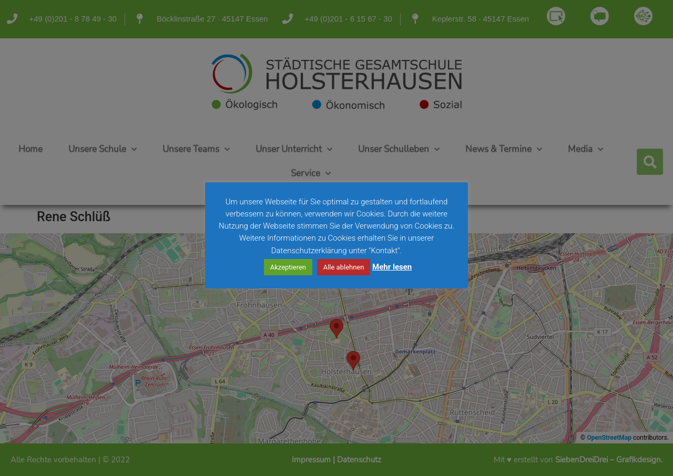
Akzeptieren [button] (288, 267)
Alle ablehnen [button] (343, 267)
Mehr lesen (392, 267)
